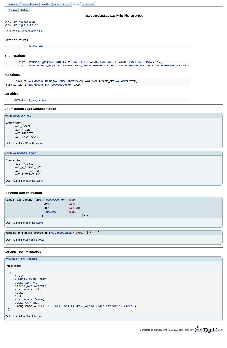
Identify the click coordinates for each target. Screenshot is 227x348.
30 (26, 144)
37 (26, 182)
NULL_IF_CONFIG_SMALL (55, 316)
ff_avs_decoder (38, 101)
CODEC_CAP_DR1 (26, 312)
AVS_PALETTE (109, 63)
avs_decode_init (38, 86)
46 (26, 224)
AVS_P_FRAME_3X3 (95, 66)
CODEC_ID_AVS (25, 288)
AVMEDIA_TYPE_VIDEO (31, 284)
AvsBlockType (37, 63)
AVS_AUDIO (81, 63)
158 (27, 242)
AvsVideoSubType (39, 66)
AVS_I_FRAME (63, 66)
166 (27, 327)
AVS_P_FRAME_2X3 (167, 66)
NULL (18, 300)
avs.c (39, 144)
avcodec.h (27, 22)
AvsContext (35, 47)
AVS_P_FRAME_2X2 (131, 66)
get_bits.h (28, 26)
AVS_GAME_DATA (140, 63)
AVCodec (20, 101)
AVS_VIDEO (56, 63)
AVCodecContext (64, 82)
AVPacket (122, 82)
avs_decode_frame (40, 82)
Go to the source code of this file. (23, 32)
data (94, 82)
